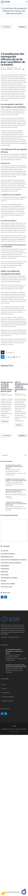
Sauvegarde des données (11, 62)
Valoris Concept (14, 726)
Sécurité (3, 575)
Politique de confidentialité (8, 691)
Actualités (4, 545)
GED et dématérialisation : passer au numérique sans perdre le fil (16, 485)
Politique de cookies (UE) (7, 695)
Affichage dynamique (8, 548)
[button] (3, 893)
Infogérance (5, 563)
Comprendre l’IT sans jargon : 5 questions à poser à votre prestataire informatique (16, 498)
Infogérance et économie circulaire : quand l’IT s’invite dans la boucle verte (7, 381)
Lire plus (5, 416)
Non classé (4, 569)
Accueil (4, 679)
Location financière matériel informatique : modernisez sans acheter (14, 461)
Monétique (4, 566)
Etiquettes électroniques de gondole (14, 554)
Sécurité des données (8, 578)
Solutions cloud (6, 581)
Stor (3, 62)
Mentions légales (6, 687)
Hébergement (5, 560)
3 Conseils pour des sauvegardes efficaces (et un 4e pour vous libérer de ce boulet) (13, 54)
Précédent (7, 27)
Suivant (21, 27)
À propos (4, 683)
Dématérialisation (7, 551)
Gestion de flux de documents (11, 557)
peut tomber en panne (21, 235)
